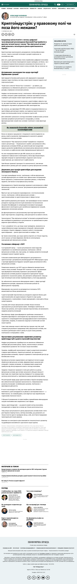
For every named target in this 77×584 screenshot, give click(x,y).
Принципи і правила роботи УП (66, 548)
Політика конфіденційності (27, 548)
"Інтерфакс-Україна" (44, 553)
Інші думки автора (60, 41)
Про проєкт (16, 548)
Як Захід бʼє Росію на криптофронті (13, 481)
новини (3, 8)
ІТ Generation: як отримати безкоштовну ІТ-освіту (63, 67)
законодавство (17, 435)
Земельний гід (62, 8)
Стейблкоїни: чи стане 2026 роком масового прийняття (11, 492)
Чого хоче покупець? (34, 491)
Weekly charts (71, 8)
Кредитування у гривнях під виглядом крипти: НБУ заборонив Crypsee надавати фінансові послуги (24, 470)
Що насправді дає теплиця (36, 504)
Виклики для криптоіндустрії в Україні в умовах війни (64, 62)
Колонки (16, 8)
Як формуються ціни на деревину (35, 519)
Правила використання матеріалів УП (46, 548)
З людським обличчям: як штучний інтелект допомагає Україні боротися (63, 57)
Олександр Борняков (18, 15)
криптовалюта (6, 435)
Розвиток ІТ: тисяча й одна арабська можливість (63, 44)
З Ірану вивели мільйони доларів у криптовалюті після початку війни (24, 476)
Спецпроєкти (47, 8)
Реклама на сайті (7, 548)
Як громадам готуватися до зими (12, 505)
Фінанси (40, 8)
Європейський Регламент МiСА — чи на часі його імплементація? (64, 50)
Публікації (9, 8)
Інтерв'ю (54, 8)
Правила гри (33, 8)
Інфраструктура (24, 8)
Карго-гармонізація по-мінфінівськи (10, 519)
